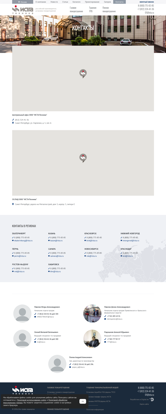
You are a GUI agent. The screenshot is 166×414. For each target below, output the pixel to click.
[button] (83, 73)
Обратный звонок (147, 2)
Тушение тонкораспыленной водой (102, 387)
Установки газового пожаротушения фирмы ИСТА (61, 393)
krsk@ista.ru (92, 240)
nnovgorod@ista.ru (131, 240)
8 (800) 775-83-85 (146, 5)
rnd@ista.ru (19, 271)
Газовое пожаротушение (58, 387)
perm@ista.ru (20, 256)
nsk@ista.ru (92, 256)
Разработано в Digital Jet (142, 399)
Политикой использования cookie (31, 400)
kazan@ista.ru (56, 240)
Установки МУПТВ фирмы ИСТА (98, 401)
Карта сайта (144, 404)
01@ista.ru (149, 12)
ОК (83, 401)
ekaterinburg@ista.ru (23, 240)
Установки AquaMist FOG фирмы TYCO (100, 392)
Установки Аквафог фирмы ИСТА (98, 397)
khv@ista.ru (55, 271)
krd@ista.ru (128, 256)
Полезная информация (95, 409)
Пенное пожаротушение (58, 409)
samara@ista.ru (57, 256)
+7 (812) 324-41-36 (145, 9)
